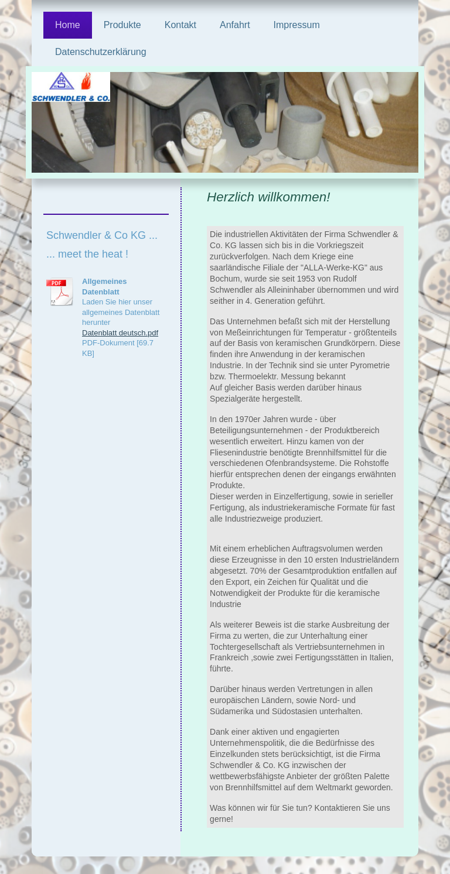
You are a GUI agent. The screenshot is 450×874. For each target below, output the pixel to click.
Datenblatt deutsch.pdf (120, 332)
